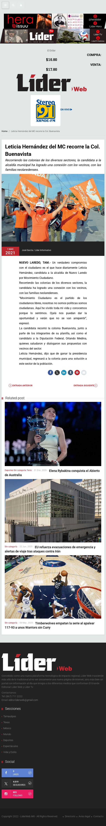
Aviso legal (84, 816)
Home (4, 131)
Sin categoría (20, 470)
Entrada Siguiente (85, 385)
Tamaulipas (9, 716)
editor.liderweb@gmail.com (23, 700)
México (7, 728)
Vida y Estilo (10, 752)
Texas (6, 722)
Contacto (98, 816)
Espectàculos (10, 746)
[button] (13, 5)
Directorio (70, 816)
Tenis (29, 470)
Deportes (9, 470)
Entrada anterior (21, 385)
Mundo (7, 734)
